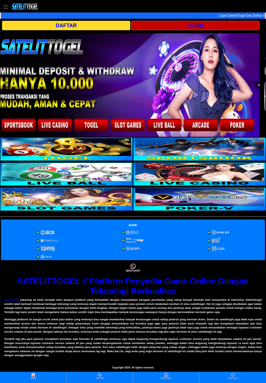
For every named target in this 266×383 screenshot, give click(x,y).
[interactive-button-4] (199, 174)
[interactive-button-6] (199, 199)
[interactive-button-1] (66, 149)
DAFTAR (66, 25)
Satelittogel (11, 299)
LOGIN (195, 25)
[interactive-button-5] (66, 199)
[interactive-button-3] (66, 174)
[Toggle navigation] (6, 7)
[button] (7, 85)
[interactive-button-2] (199, 149)
